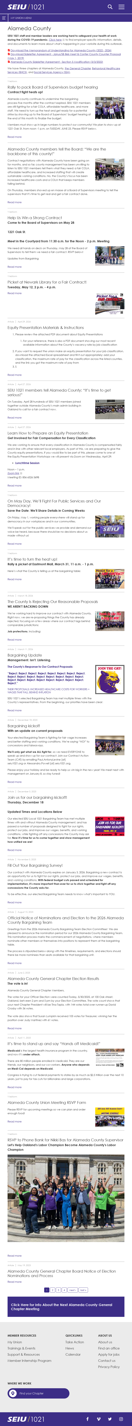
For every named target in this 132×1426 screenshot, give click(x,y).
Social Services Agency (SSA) (52, 72)
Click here (55, 39)
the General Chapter (78, 68)
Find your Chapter (31, 1393)
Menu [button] (121, 7)
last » (83, 1290)
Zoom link (13, 473)
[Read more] (109, 108)
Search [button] (110, 7)
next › (72, 1290)
